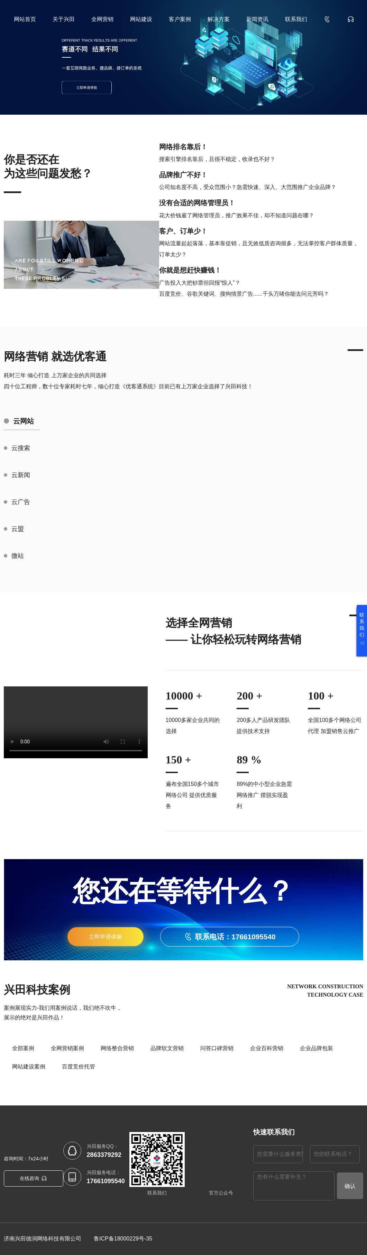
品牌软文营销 (167, 1048)
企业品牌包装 (316, 1048)
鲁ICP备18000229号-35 (123, 1239)
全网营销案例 (67, 1048)
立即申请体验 (105, 937)
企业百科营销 (266, 1048)
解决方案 (219, 19)
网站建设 (141, 19)
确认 (350, 1186)
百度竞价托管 (78, 1066)
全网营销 (102, 19)
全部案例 (23, 1048)
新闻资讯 (257, 19)
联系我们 (296, 19)
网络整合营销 (117, 1048)
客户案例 (180, 19)
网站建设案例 (28, 1066)
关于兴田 (64, 19)
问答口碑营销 (216, 1048)
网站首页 (25, 19)
